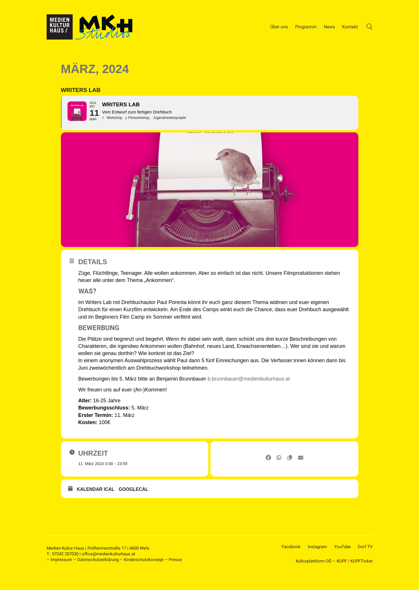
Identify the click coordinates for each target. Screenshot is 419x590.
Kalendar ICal (96, 506)
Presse (175, 576)
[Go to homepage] (89, 27)
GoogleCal (133, 506)
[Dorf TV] (365, 564)
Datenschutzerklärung (98, 576)
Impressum (61, 576)
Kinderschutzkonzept (144, 576)
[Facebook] (291, 564)
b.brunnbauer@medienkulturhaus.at (249, 396)
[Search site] (369, 27)
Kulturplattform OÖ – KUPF (321, 578)
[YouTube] (342, 564)
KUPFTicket (361, 578)
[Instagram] (317, 564)
